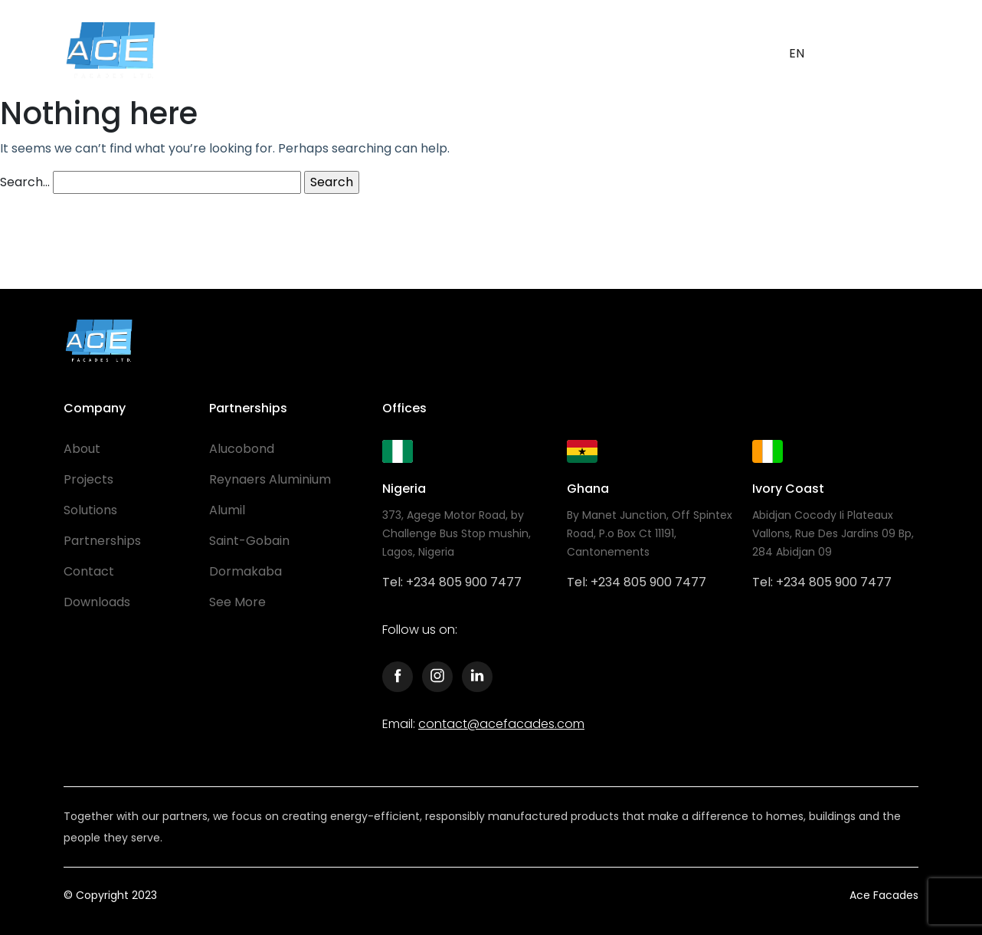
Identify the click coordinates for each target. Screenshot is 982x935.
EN (796, 53)
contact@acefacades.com (501, 724)
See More (237, 602)
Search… (25, 182)
